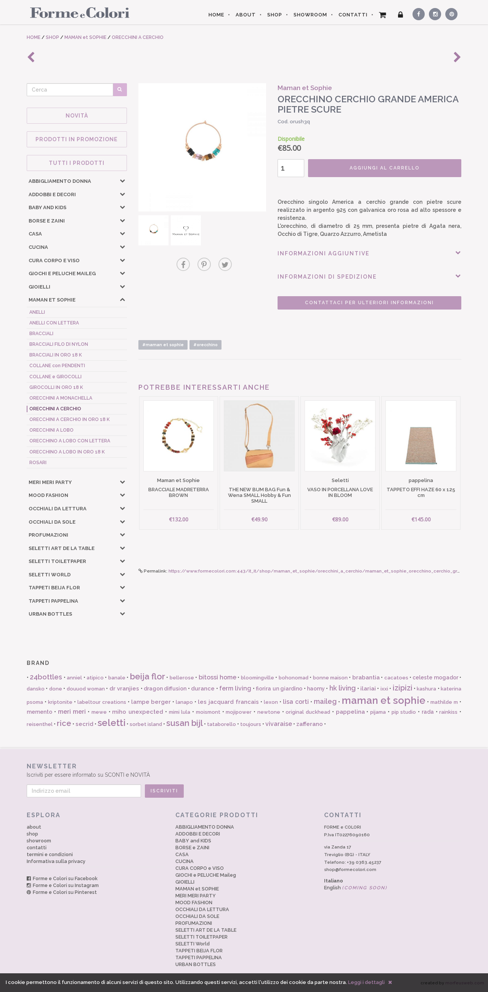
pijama (378, 712)
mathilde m (444, 702)
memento (39, 712)
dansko (36, 689)
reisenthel (40, 724)
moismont (208, 712)
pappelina (350, 711)
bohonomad (293, 678)
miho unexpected (137, 711)
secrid (84, 724)
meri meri (72, 711)
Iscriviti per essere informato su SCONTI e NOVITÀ (244, 770)
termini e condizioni (50, 854)
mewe (99, 712)
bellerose (182, 678)
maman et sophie (384, 700)
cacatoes (396, 678)
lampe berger (151, 701)
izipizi (403, 687)
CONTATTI (353, 15)
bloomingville (257, 678)
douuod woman (86, 689)
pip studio (404, 712)
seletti (111, 722)
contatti (37, 847)
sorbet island (146, 724)
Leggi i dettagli (366, 982)
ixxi (384, 689)
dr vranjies (124, 688)
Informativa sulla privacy (56, 861)
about (34, 827)
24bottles (46, 677)
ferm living (235, 688)
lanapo (184, 702)
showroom (39, 841)
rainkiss (448, 712)
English (355, 887)
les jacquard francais (228, 701)
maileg (325, 701)
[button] (122, 180)
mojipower (239, 712)
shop (32, 834)
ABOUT (246, 15)
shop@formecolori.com (350, 869)
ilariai (368, 688)
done (55, 689)
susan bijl (184, 723)
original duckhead (308, 712)
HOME (216, 15)
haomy (316, 689)
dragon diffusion (165, 689)
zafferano (309, 724)
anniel (74, 678)
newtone (268, 712)
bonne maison (330, 678)
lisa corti (296, 701)
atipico (95, 678)
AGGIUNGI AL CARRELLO (385, 168)
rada (428, 712)
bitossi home (217, 677)
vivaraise (278, 723)
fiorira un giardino (279, 689)
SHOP (274, 15)
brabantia (366, 677)
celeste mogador (435, 677)
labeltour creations (101, 702)
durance (203, 688)
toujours (250, 724)
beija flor (147, 676)
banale (116, 678)
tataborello (221, 724)
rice (64, 723)
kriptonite (60, 702)
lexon (271, 702)
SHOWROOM (310, 15)
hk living (342, 688)
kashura (426, 689)
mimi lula (180, 712)
